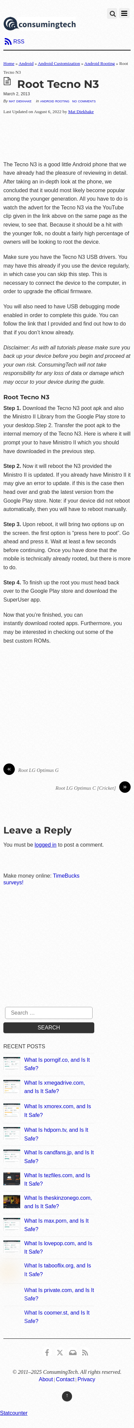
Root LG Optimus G (31, 770)
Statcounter (14, 1413)
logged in (46, 845)
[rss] (85, 1352)
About (46, 1379)
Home (8, 63)
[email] (72, 1352)
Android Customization (59, 63)
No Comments (84, 100)
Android (26, 63)
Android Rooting (99, 63)
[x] (60, 1352)
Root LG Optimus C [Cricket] (93, 788)
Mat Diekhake (20, 101)
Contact (65, 1379)
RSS (18, 41)
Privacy (86, 1379)
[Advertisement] (67, 138)
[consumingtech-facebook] (47, 1352)
